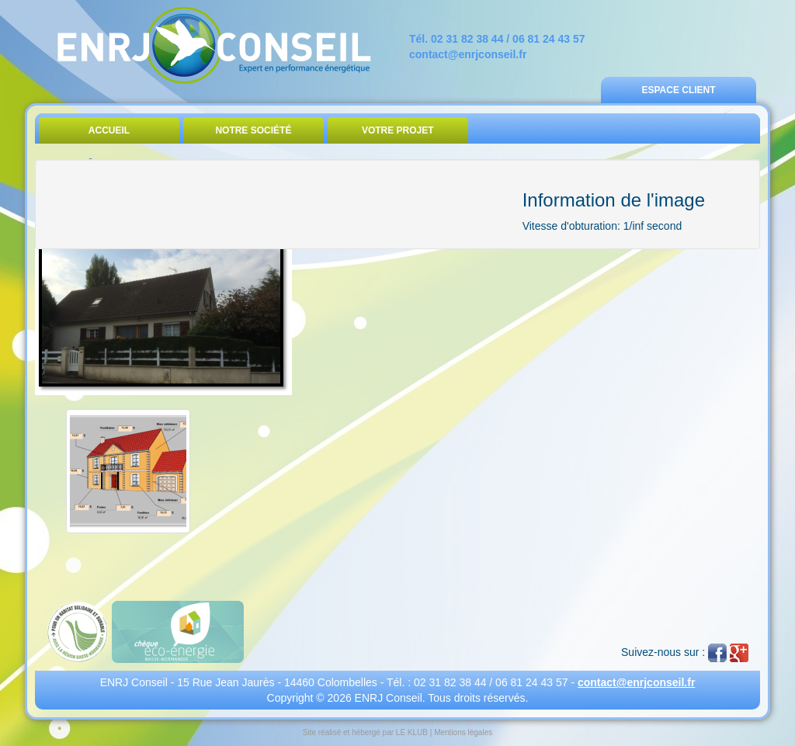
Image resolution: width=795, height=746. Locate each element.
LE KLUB (412, 732)
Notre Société (253, 130)
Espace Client (678, 90)
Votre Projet (398, 130)
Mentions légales (463, 732)
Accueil (109, 130)
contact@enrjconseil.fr (467, 54)
